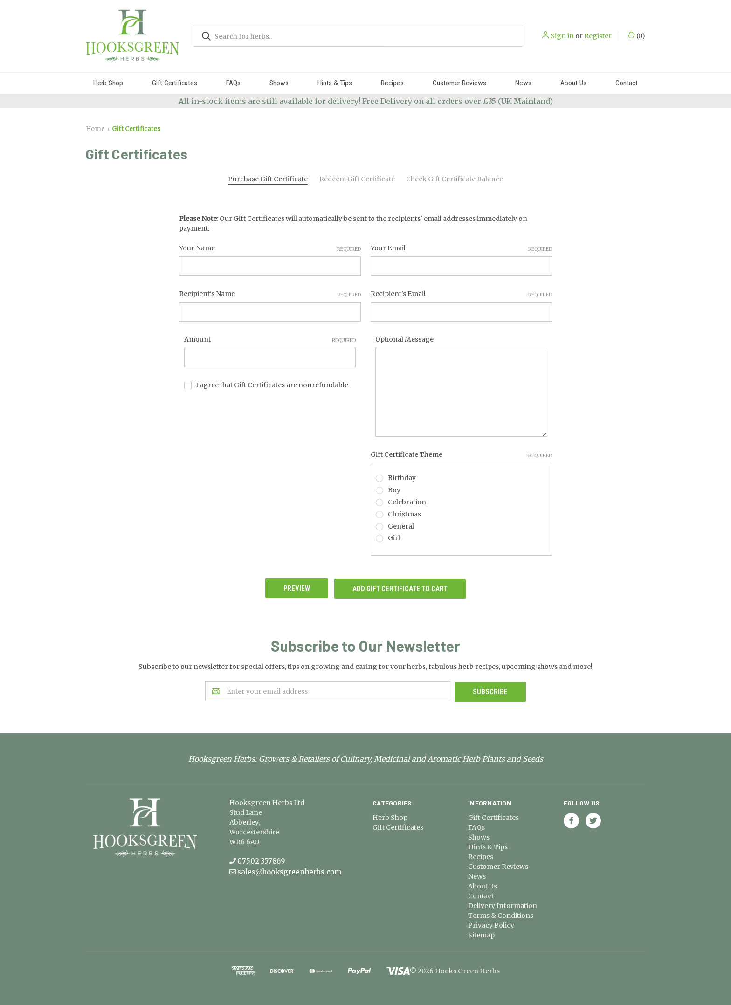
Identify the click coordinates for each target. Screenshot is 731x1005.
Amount (270, 339)
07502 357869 (261, 859)
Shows (279, 83)
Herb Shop (108, 83)
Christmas (404, 514)
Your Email (461, 248)
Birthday (402, 478)
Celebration (407, 502)
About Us (573, 83)
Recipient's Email (461, 293)
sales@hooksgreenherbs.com (289, 870)
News (523, 83)
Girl (394, 538)
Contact (626, 83)
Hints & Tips (334, 83)
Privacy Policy (491, 924)
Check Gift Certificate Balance (454, 179)
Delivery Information (502, 904)
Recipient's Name (270, 293)
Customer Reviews (459, 83)
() (636, 35)
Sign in (562, 36)
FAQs (233, 83)
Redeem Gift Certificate (357, 179)
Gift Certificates (174, 83)
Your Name (270, 248)
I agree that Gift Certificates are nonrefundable (272, 385)
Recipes (392, 83)
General (401, 526)
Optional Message (404, 339)
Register (598, 36)
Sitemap (481, 933)
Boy (394, 490)
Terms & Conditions (500, 914)
